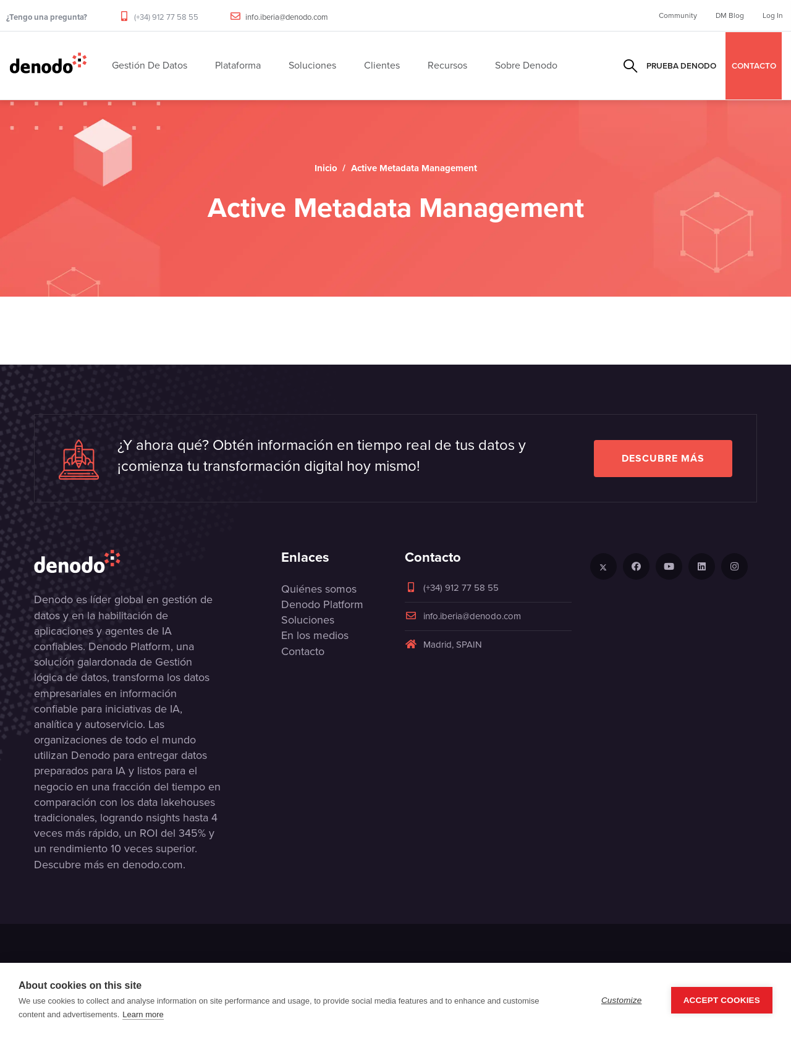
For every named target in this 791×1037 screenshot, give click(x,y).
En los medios (315, 635)
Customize (621, 1000)
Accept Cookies (721, 1000)
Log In (773, 15)
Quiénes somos (319, 589)
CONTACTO (754, 65)
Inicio (326, 168)
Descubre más (663, 458)
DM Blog (730, 15)
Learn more (142, 1014)
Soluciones (307, 620)
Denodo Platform (322, 604)
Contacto (302, 651)
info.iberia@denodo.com (286, 17)
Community (678, 15)
